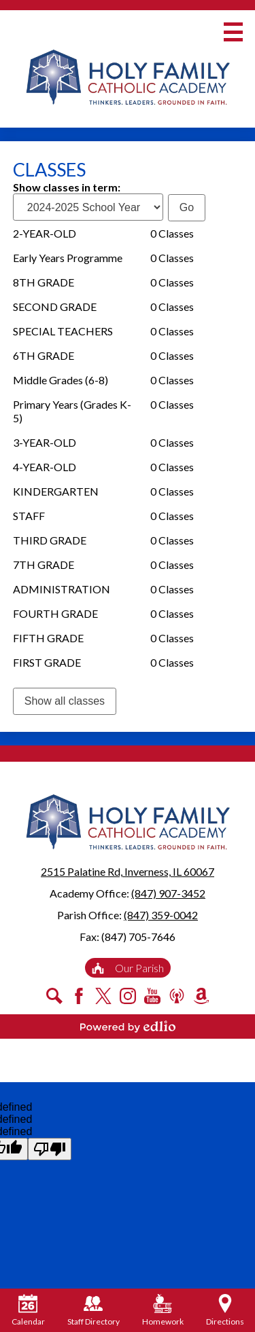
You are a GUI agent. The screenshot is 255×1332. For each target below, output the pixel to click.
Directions (225, 1310)
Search (54, 996)
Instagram (128, 996)
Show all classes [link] (64, 701)
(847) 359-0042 (161, 914)
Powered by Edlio (127, 1026)
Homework (163, 1310)
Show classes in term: (66, 187)
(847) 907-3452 (168, 893)
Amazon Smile (201, 996)
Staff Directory (93, 1310)
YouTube (152, 996)
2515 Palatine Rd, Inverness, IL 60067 (127, 871)
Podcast (177, 996)
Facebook (79, 996)
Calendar (28, 1310)
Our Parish (128, 967)
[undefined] (49, 1149)
